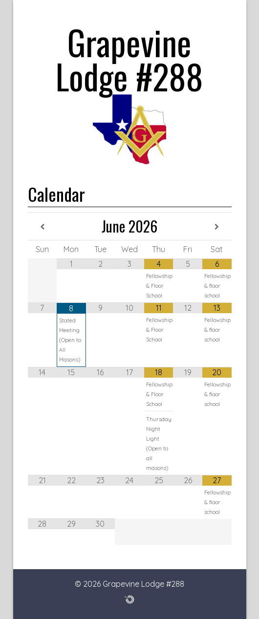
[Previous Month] (42, 227)
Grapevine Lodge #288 (129, 58)
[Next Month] (217, 227)
